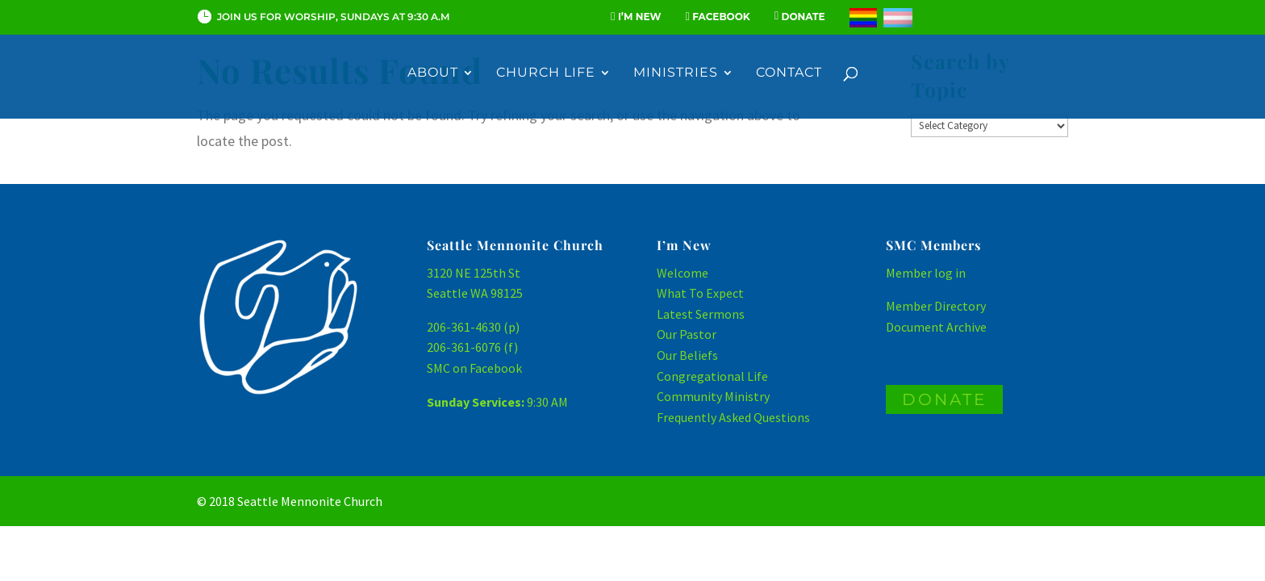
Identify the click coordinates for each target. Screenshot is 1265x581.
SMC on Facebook (474, 368)
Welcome (682, 273)
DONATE (944, 399)
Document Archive (936, 327)
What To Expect (700, 293)
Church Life (545, 73)
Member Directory (936, 306)
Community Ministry (713, 396)
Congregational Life (712, 376)
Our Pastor (686, 334)
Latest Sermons (701, 314)
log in (950, 273)
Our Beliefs (687, 355)
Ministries (675, 73)
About (432, 73)
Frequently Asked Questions (733, 417)
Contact (789, 73)
